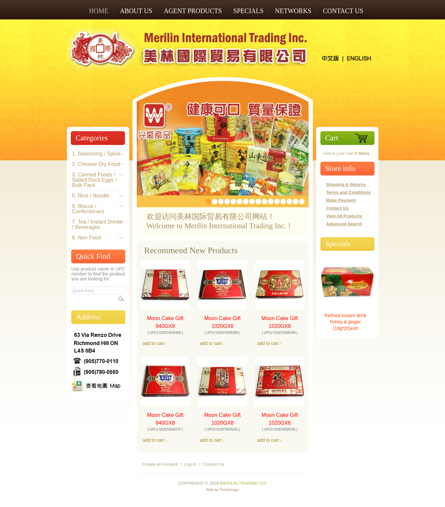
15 (295, 201)
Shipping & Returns (346, 184)
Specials (338, 244)
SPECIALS (248, 10)
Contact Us (343, 10)
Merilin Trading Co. (243, 483)
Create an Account (160, 464)
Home (99, 10)
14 (289, 201)
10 (264, 201)
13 (283, 201)
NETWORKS (293, 10)
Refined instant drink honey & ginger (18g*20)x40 (346, 322)
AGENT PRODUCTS (193, 10)
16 (302, 201)
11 (270, 201)
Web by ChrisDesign (222, 490)
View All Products (344, 215)
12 (277, 201)
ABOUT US (136, 10)
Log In (190, 464)
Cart (331, 138)
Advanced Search (344, 223)
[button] (153, 344)
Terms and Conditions (348, 192)
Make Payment (341, 200)
